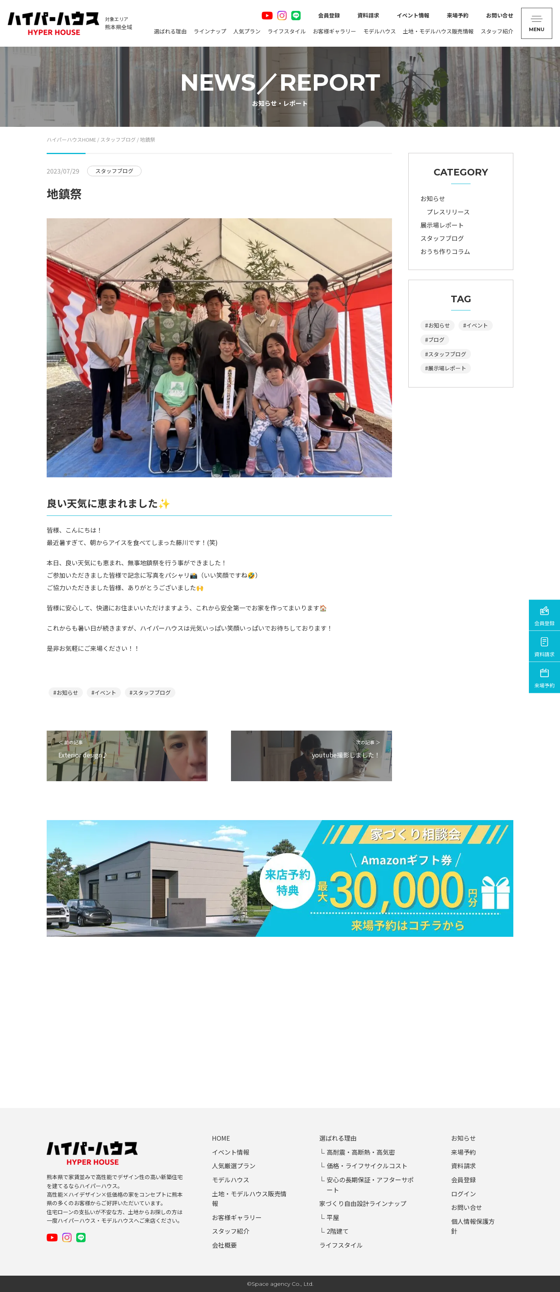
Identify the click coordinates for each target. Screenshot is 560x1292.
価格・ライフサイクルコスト (367, 1165)
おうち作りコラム (445, 251)
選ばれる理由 (170, 31)
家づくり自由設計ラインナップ (362, 1203)
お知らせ (67, 692)
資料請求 (368, 15)
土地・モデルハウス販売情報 (438, 31)
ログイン (463, 1193)
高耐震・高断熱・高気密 (361, 1152)
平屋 (333, 1217)
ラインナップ (210, 31)
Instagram (282, 15)
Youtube (267, 15)
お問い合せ (499, 15)
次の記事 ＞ (311, 749)
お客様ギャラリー (334, 31)
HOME (221, 1138)
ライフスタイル (287, 31)
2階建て (338, 1231)
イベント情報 (413, 15)
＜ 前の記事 (127, 749)
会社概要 (224, 1245)
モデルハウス (379, 31)
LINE (296, 15)
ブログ (436, 340)
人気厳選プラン (234, 1165)
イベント (105, 692)
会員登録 (329, 15)
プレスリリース (448, 211)
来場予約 (458, 15)
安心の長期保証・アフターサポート (370, 1184)
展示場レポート (442, 225)
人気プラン (247, 31)
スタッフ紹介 (497, 31)
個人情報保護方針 (473, 1226)
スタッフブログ (152, 692)
